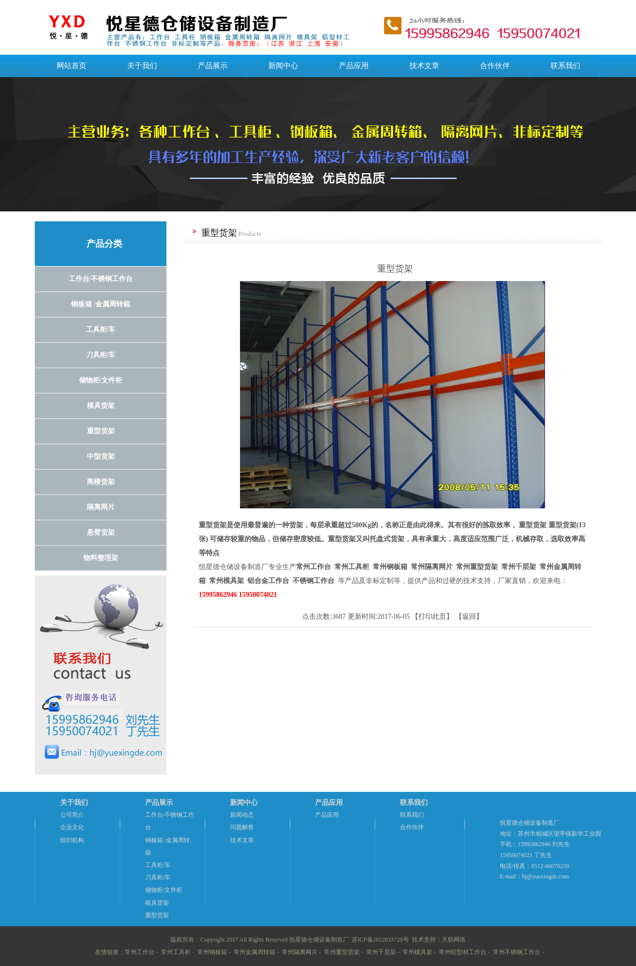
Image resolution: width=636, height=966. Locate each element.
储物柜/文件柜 (163, 889)
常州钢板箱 (212, 952)
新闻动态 (242, 814)
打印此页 (432, 616)
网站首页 (71, 66)
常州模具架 (417, 952)
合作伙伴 (495, 66)
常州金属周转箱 (254, 952)
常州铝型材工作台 (462, 952)
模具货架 (157, 902)
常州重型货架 (342, 952)
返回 (469, 616)
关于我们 (142, 66)
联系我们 (565, 66)
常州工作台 (140, 952)
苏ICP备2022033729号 (380, 939)
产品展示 (213, 66)
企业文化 (72, 827)
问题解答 (242, 827)
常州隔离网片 (300, 952)
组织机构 (72, 840)
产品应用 (354, 66)
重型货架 (157, 915)
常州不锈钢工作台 (517, 952)
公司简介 (72, 814)
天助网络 (454, 939)
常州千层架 (381, 952)
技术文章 (424, 66)
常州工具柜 (176, 952)
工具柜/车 (157, 865)
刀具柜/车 (157, 877)
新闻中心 (283, 66)
